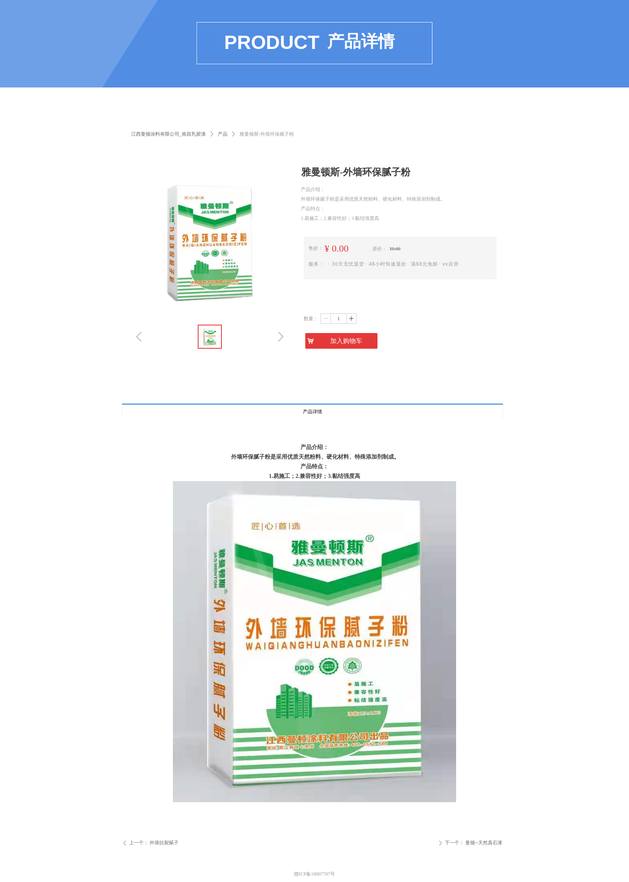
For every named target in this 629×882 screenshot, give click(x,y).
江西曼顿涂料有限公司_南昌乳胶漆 (168, 134)
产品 (222, 134)
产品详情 (312, 412)
